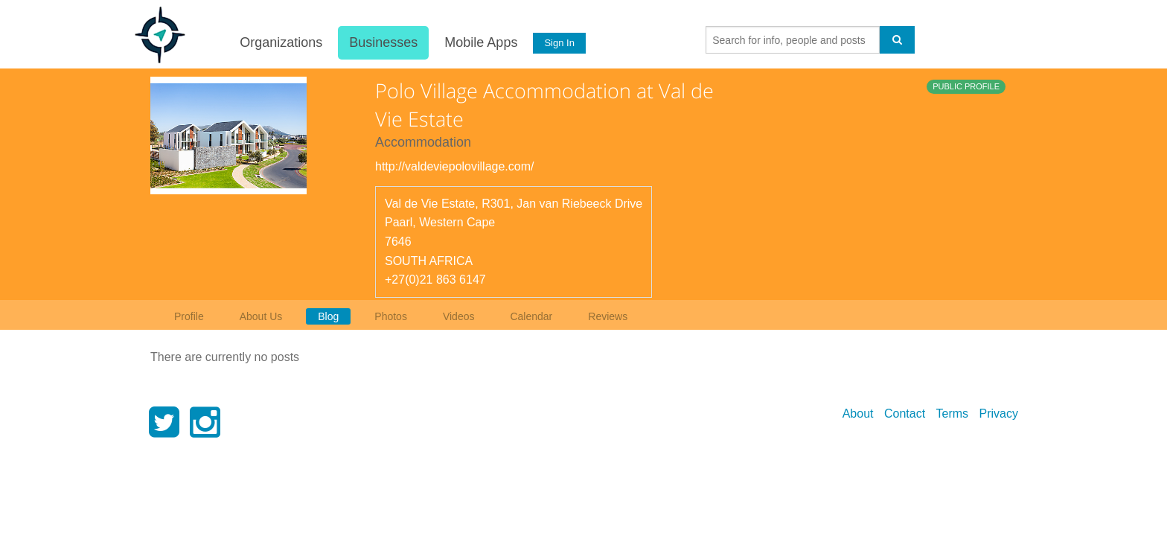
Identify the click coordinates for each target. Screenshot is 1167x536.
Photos (390, 316)
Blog (328, 316)
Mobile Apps (480, 42)
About (858, 413)
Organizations (280, 42)
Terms (952, 413)
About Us (261, 316)
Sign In (559, 42)
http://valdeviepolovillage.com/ (454, 166)
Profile (189, 316)
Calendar (531, 316)
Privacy (998, 413)
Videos (459, 316)
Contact (904, 413)
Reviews (607, 316)
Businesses (382, 42)
